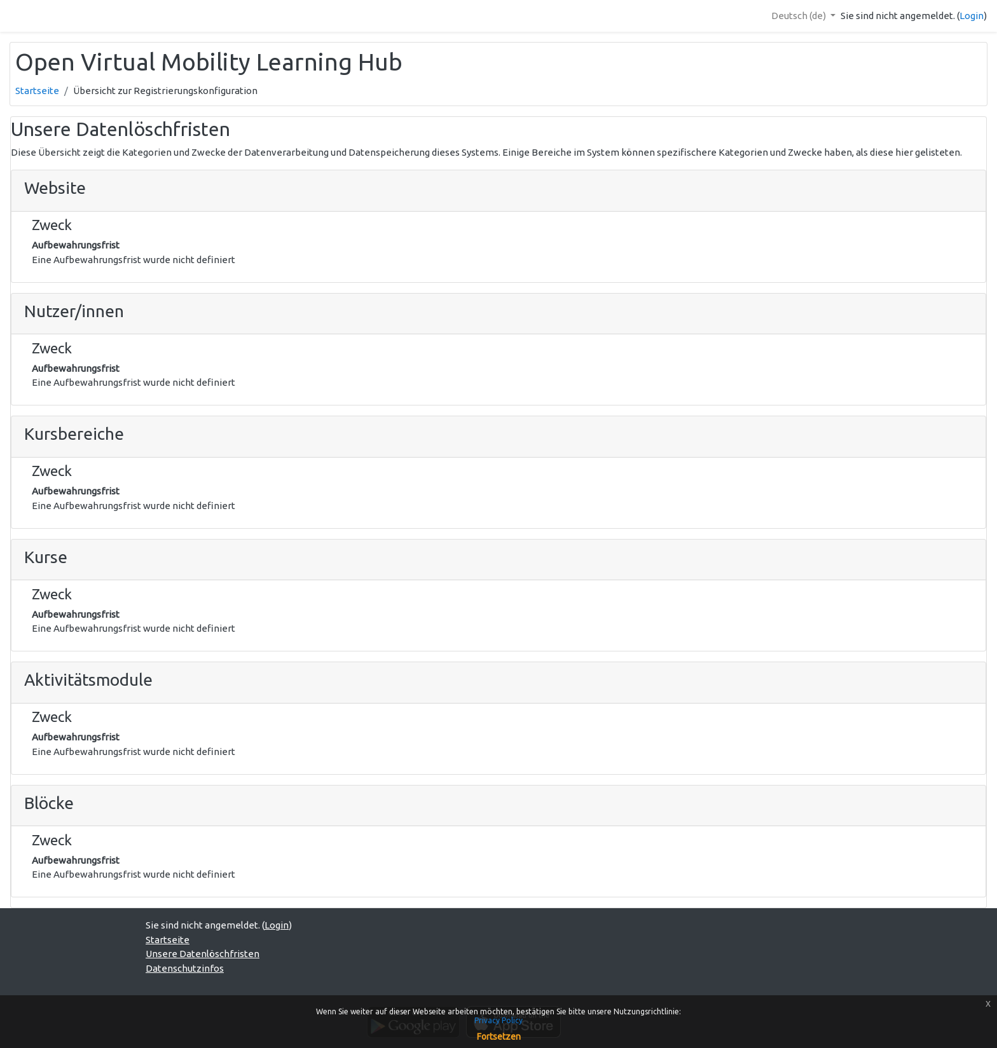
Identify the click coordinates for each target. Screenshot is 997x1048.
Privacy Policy (498, 1020)
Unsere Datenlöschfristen (202, 953)
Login (971, 15)
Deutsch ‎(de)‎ (799, 15)
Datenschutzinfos (185, 968)
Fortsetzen (499, 1036)
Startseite (37, 90)
